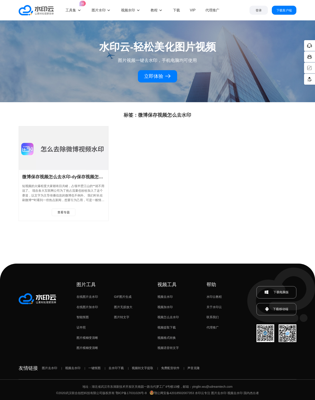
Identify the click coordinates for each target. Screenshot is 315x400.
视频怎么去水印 (168, 317)
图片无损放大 (123, 307)
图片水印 (99, 10)
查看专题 (63, 212)
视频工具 (167, 284)
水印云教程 (214, 296)
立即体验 (157, 76)
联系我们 (212, 317)
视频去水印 (165, 296)
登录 (259, 10)
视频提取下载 (166, 327)
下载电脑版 (276, 292)
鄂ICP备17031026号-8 (131, 393)
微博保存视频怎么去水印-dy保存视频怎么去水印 (69, 176)
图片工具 (86, 284)
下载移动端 (276, 309)
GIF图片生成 (123, 296)
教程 (154, 10)
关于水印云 (214, 307)
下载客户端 (284, 10)
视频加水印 (165, 307)
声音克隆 (193, 368)
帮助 (211, 284)
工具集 (74, 6)
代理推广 (212, 327)
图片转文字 (121, 317)
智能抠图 (83, 317)
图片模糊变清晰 (87, 337)
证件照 (81, 327)
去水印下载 (116, 368)
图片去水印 (49, 368)
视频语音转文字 (168, 348)
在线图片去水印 (87, 296)
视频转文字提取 (142, 368)
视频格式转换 (166, 337)
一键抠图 (94, 368)
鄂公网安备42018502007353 (172, 393)
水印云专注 (202, 393)
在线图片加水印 (87, 307)
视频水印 (128, 10)
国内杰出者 (251, 393)
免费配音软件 (170, 368)
